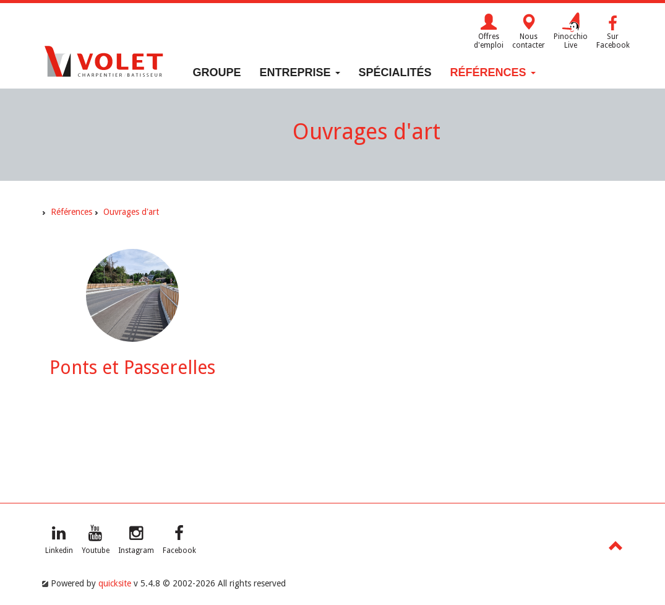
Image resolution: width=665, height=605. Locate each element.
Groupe (217, 72)
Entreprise (300, 72)
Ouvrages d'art (131, 212)
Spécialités (395, 72)
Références (493, 72)
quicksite (114, 583)
